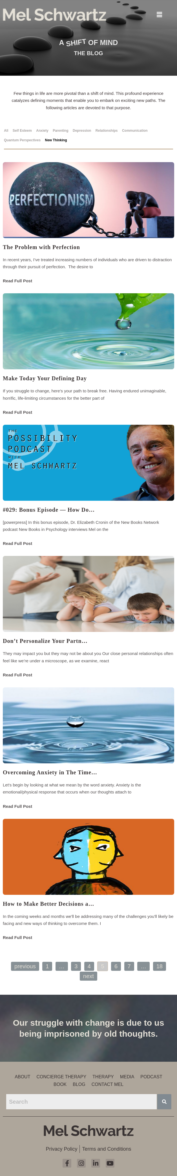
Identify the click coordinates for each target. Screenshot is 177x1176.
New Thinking (56, 140)
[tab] (7, 129)
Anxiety (42, 131)
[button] (159, 14)
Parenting (60, 131)
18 (159, 966)
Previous (25, 966)
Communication (135, 131)
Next (88, 976)
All (6, 131)
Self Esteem (22, 131)
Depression (82, 131)
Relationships (107, 131)
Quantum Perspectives (22, 140)
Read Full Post (17, 280)
